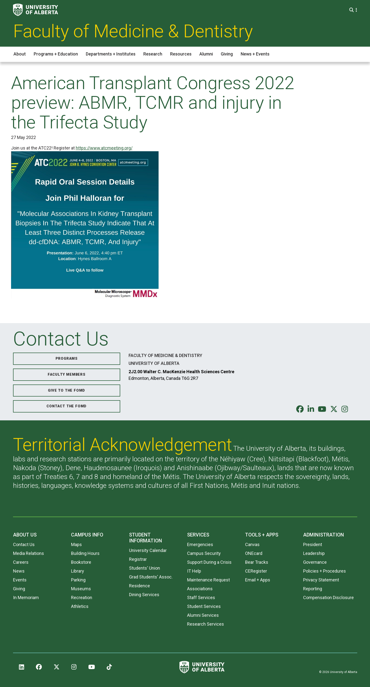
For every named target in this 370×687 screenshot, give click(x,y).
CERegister (256, 571)
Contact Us (24, 544)
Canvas (252, 544)
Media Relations (28, 553)
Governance (315, 562)
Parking (78, 579)
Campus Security (204, 553)
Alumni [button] (206, 53)
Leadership (314, 553)
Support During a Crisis (209, 562)
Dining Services (144, 594)
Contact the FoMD (66, 406)
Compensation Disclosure (328, 597)
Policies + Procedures (324, 571)
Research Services (205, 624)
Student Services (204, 606)
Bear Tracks (256, 562)
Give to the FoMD (66, 390)
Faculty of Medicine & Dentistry (133, 31)
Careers (21, 562)
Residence (139, 585)
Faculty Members (67, 374)
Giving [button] (227, 53)
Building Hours (85, 553)
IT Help (194, 571)
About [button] (20, 53)
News (19, 571)
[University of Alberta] (35, 10)
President (312, 544)
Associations (200, 588)
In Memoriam (26, 597)
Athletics (80, 606)
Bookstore (81, 562)
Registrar (138, 559)
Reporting (312, 588)
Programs (67, 359)
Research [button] (152, 53)
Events (20, 579)
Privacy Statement (321, 579)
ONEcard (253, 553)
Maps (76, 544)
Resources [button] (181, 53)
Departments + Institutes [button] (110, 53)
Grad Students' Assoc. (151, 576)
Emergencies (200, 544)
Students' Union (144, 568)
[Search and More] (352, 10)
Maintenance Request (208, 579)
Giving (19, 588)
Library (77, 571)
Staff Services (201, 597)
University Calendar (148, 550)
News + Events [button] (255, 53)
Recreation (81, 597)
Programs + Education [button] (56, 53)
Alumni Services (203, 615)
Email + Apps (257, 579)
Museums (81, 588)
